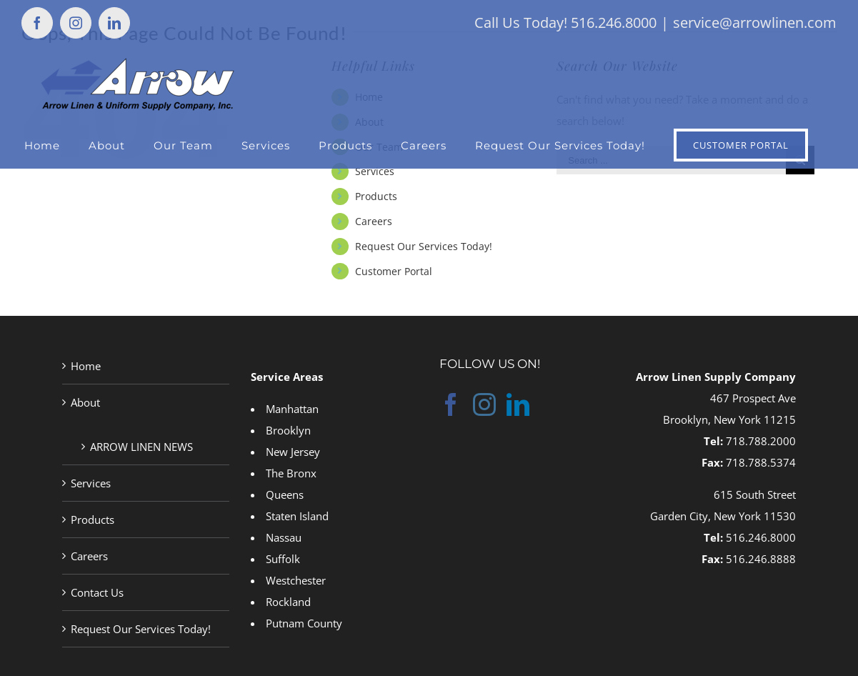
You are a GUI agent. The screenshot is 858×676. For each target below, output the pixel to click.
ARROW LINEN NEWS (141, 446)
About (85, 402)
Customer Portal (393, 271)
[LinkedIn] (518, 404)
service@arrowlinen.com (755, 22)
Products (376, 196)
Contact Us (97, 592)
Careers (373, 221)
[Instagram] (484, 404)
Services (374, 171)
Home (86, 366)
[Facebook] (450, 404)
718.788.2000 (761, 441)
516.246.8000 (761, 537)
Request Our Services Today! (423, 246)
